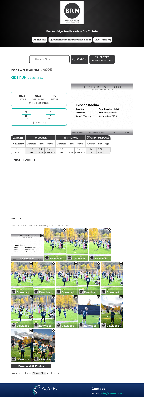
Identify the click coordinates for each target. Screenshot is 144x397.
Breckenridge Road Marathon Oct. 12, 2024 (72, 31)
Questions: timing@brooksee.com (70, 39)
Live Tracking (103, 39)
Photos (16, 218)
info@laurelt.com (112, 393)
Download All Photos (31, 366)
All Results (39, 39)
